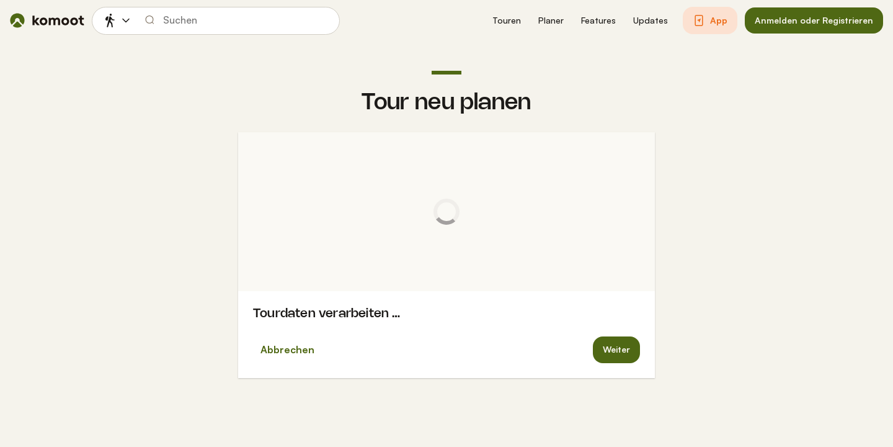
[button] (506, 21)
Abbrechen (287, 349)
